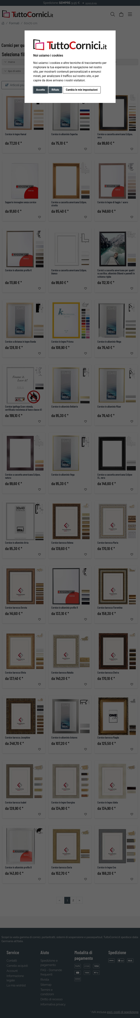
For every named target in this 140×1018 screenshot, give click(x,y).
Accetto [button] (40, 89)
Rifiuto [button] (55, 89)
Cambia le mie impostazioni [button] (82, 89)
